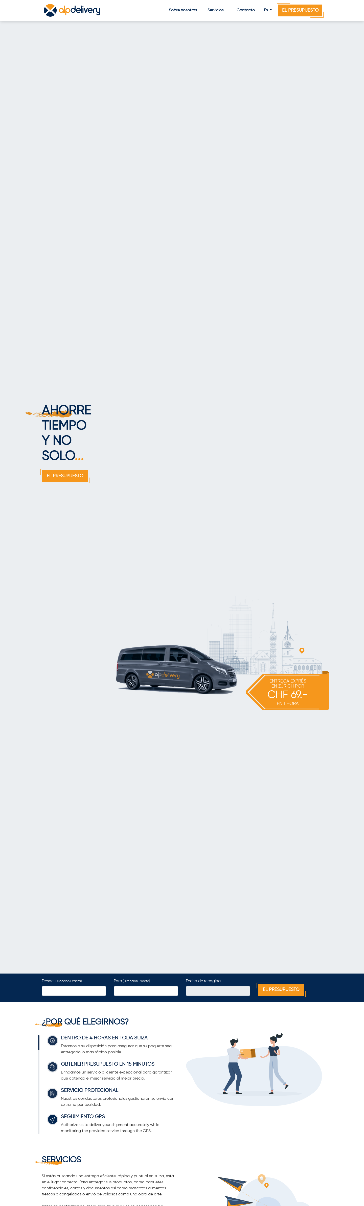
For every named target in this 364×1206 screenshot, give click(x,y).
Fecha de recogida (203, 981)
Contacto (246, 10)
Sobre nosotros (183, 10)
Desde (62, 981)
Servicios (215, 10)
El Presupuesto (300, 10)
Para (132, 981)
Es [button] (266, 10)
